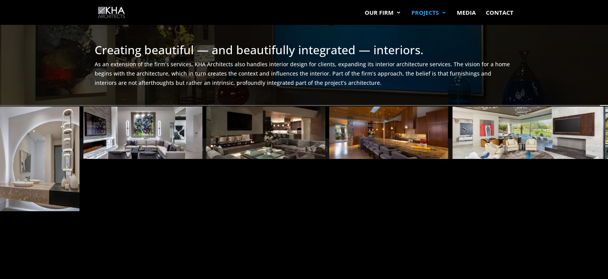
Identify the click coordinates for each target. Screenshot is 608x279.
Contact (499, 13)
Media (466, 13)
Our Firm (379, 13)
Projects (425, 13)
